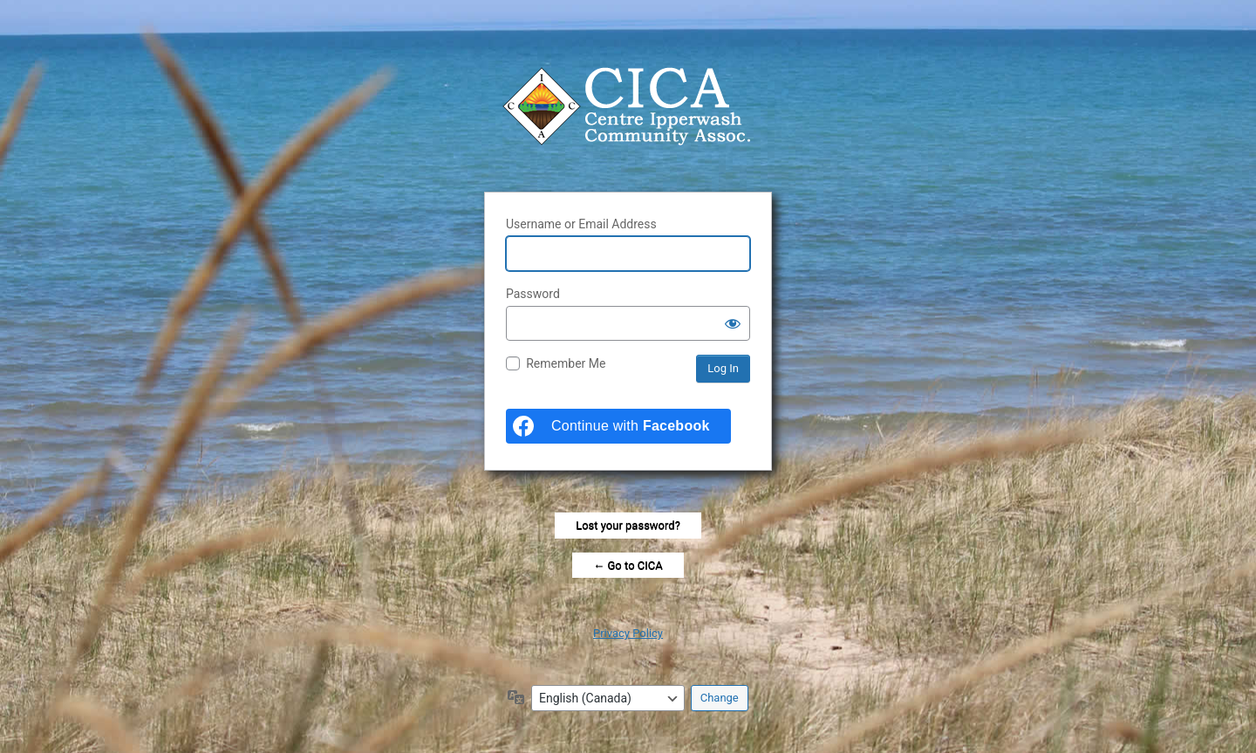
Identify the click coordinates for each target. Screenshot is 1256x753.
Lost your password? (628, 525)
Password (533, 294)
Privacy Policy (628, 633)
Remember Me (565, 363)
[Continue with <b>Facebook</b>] (618, 426)
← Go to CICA (627, 565)
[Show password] (732, 323)
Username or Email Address (581, 224)
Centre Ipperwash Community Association (628, 106)
